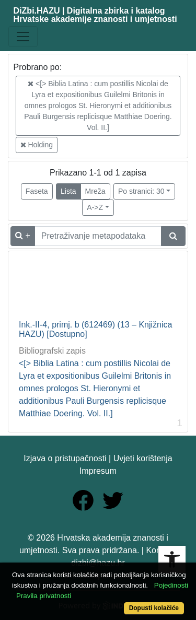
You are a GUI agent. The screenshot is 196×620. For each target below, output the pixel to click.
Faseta (37, 191)
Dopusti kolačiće (154, 608)
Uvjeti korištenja (142, 458)
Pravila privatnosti (43, 596)
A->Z (95, 207)
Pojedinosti (171, 585)
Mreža (95, 191)
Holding (36, 145)
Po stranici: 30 (141, 191)
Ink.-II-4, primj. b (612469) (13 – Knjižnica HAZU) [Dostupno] (95, 329)
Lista (68, 191)
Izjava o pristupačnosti (65, 458)
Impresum (98, 470)
